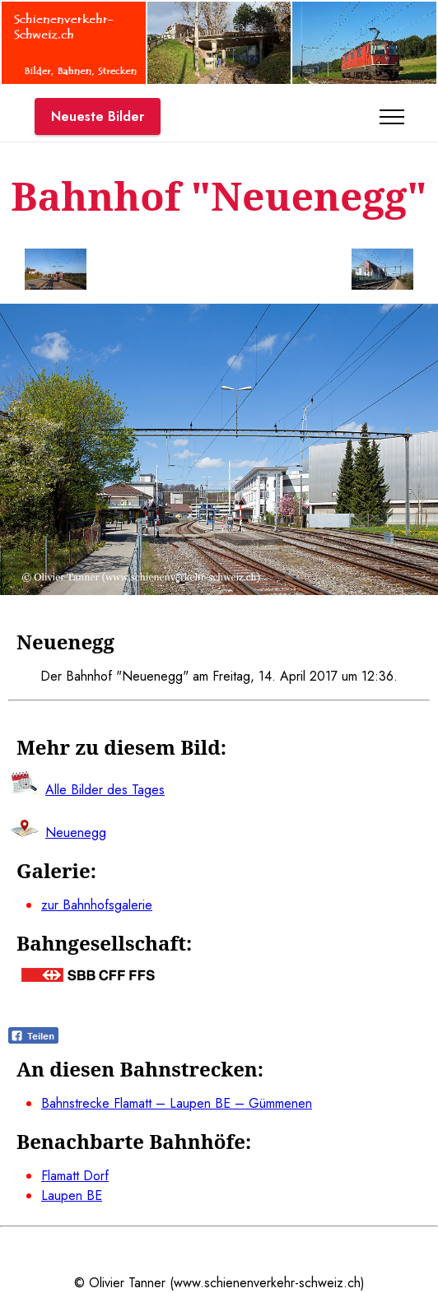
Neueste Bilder (97, 116)
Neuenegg (75, 832)
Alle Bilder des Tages (105, 789)
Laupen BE (71, 1195)
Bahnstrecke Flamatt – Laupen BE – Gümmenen (176, 1103)
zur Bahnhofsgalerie (96, 904)
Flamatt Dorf (75, 1175)
